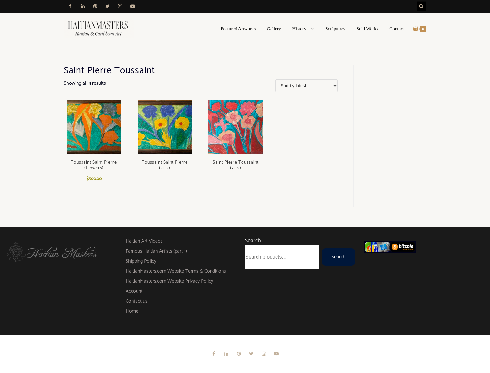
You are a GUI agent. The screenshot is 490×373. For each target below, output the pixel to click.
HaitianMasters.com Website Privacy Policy (169, 281)
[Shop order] (306, 85)
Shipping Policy (141, 261)
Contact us (137, 301)
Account (134, 291)
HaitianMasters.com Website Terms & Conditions (176, 271)
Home (132, 311)
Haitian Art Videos (144, 241)
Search (253, 240)
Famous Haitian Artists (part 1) (156, 251)
